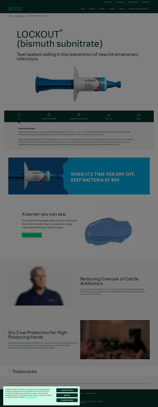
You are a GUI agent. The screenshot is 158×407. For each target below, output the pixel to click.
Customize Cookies (67, 400)
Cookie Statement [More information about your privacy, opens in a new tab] (31, 397)
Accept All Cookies (67, 390)
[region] (41, 395)
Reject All (67, 395)
